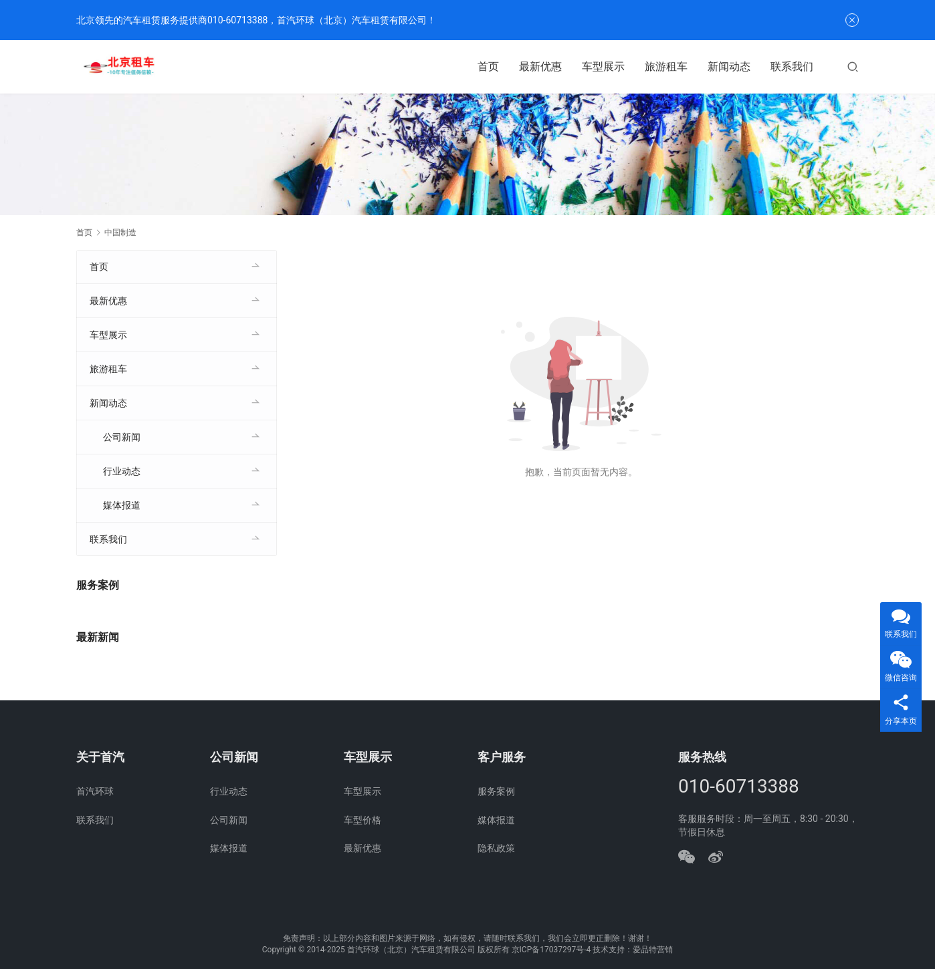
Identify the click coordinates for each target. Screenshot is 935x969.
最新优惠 (540, 66)
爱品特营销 (653, 949)
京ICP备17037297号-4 (551, 949)
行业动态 (121, 471)
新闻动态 (729, 66)
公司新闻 (121, 437)
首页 (488, 66)
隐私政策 (496, 848)
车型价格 (362, 820)
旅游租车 (666, 66)
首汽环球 (95, 791)
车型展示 (603, 66)
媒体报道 (121, 505)
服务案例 (496, 791)
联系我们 (791, 66)
